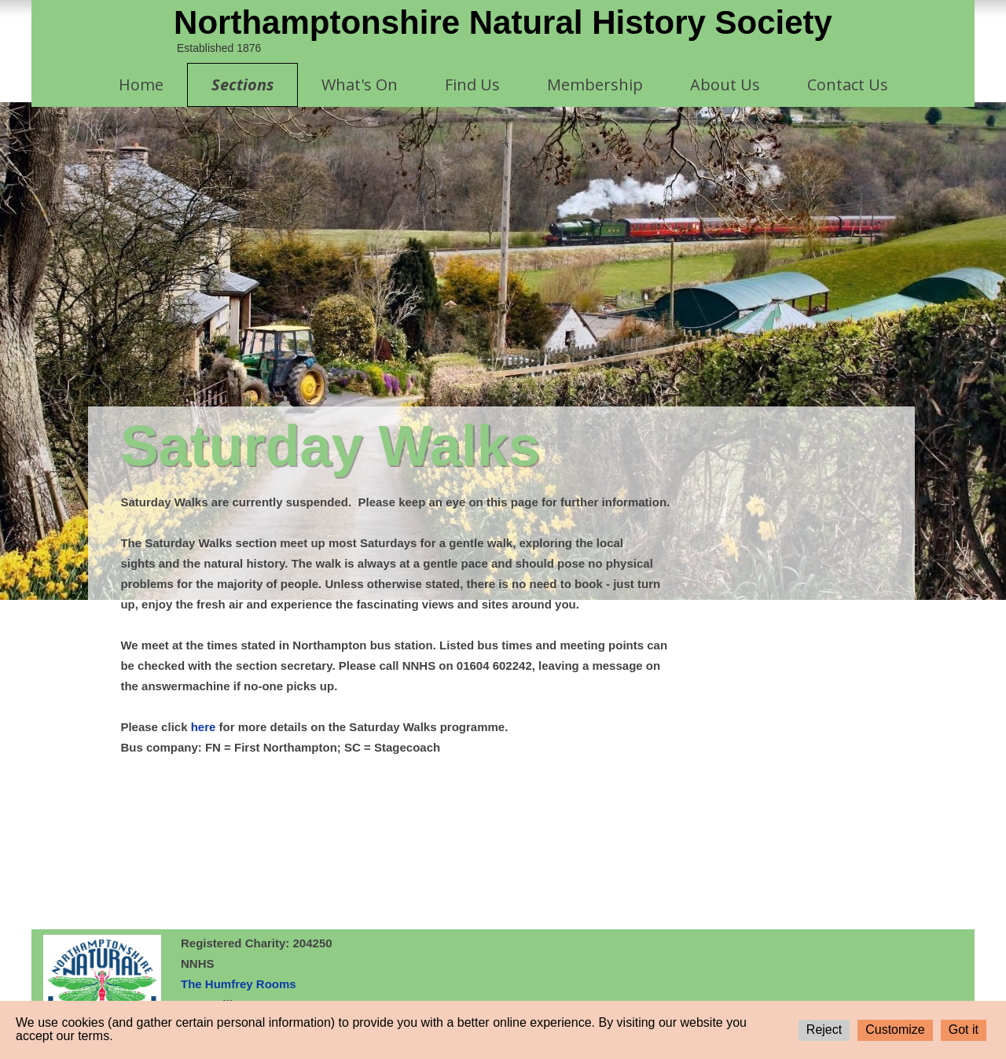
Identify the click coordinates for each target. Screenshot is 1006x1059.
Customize (895, 1029)
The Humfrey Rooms (238, 984)
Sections (242, 84)
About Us (725, 84)
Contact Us (847, 84)
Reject (824, 1029)
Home (141, 84)
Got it (963, 1029)
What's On (359, 84)
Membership (595, 84)
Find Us (472, 84)
